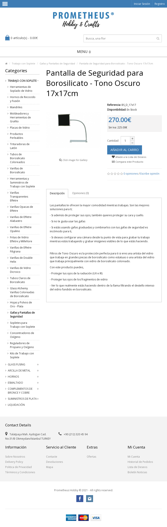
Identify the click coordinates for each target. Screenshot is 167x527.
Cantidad (113, 140)
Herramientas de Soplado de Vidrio (21, 89)
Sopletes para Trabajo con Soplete (22, 325)
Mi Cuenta (134, 456)
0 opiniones (131, 173)
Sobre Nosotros (15, 456)
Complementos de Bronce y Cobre (20, 390)
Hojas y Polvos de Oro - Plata (21, 304)
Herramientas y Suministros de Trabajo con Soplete (22, 182)
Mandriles (16, 107)
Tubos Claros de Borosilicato (20, 280)
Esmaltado (15, 383)
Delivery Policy (14, 462)
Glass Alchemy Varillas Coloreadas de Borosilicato (22, 292)
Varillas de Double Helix (21, 260)
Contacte (51, 456)
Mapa (49, 467)
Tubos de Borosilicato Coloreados (17, 158)
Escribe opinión (149, 173)
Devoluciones (54, 462)
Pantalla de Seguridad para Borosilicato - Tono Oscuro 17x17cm (116, 63)
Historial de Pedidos (140, 462)
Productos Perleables (16, 136)
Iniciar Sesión (142, 4)
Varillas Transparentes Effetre (19, 196)
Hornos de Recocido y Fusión (22, 99)
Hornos (13, 376)
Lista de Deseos (137, 467)
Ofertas (91, 456)
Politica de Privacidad (18, 467)
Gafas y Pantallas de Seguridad (57, 63)
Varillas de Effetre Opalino (21, 229)
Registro (160, 4)
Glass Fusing (16, 364)
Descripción (57, 193)
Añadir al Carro (124, 149)
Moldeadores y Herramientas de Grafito (20, 117)
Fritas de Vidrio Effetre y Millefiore (21, 239)
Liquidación (16, 405)
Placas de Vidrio (20, 127)
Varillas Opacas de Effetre (21, 209)
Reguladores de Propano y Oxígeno (22, 345)
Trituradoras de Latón (20, 146)
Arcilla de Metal (19, 370)
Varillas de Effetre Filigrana (21, 249)
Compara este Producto (127, 161)
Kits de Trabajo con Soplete (22, 355)
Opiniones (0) (80, 193)
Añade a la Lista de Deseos (129, 157)
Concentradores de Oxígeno (22, 335)
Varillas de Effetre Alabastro (21, 219)
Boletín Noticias (137, 472)
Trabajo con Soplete (23, 63)
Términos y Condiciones (20, 472)
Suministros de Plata (22, 399)
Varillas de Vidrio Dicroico (20, 270)
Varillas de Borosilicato (17, 170)
